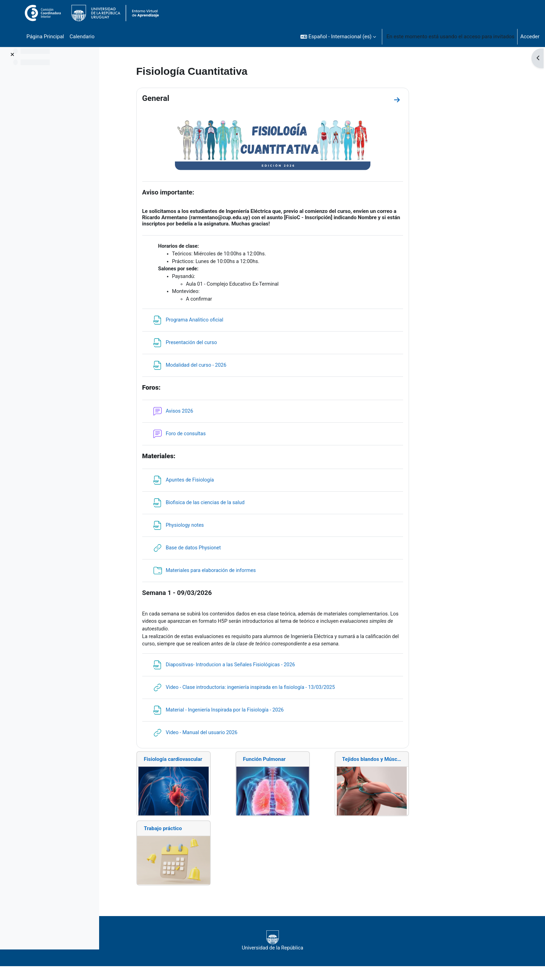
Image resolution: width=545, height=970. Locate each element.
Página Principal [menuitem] (45, 36)
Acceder (529, 36)
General (199, 98)
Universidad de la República (316, 944)
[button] (338, 36)
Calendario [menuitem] (82, 36)
